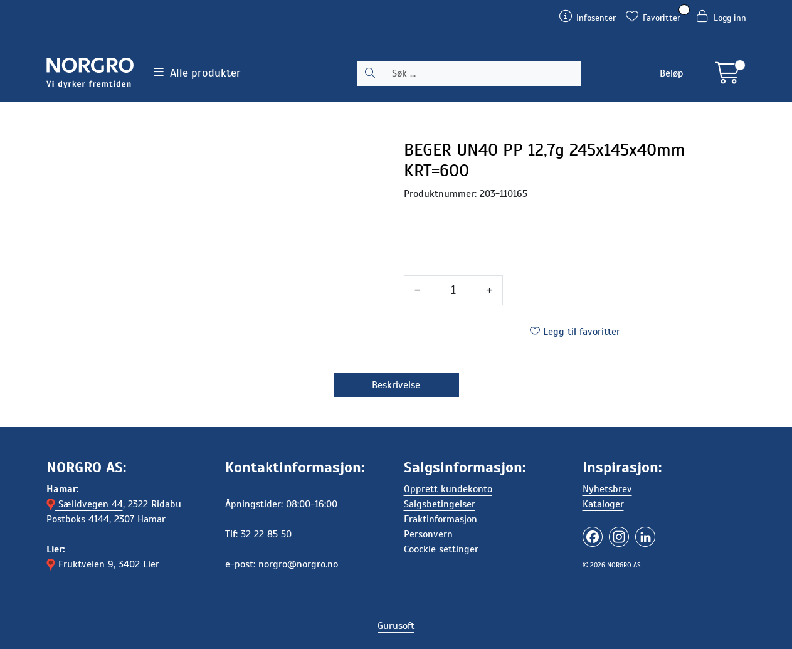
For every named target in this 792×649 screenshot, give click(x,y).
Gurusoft (396, 626)
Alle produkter (197, 73)
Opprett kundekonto (448, 489)
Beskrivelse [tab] (396, 385)
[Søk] (482, 73)
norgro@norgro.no (298, 564)
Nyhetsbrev (607, 489)
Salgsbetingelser (439, 504)
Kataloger (603, 504)
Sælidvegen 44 (84, 504)
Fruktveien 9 (80, 564)
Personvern (428, 534)
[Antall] (453, 290)
